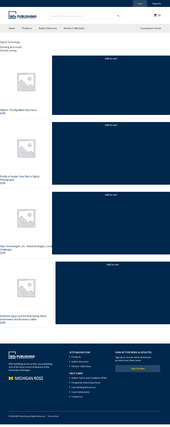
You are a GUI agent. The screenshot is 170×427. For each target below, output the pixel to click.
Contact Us (77, 399)
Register (156, 3)
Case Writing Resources (83, 389)
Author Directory (48, 28)
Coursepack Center (150, 28)
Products (27, 28)
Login (140, 3)
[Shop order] (85, 50)
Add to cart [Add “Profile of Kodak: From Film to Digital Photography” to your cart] (111, 125)
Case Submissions (80, 394)
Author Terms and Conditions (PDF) (86, 379)
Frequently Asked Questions (86, 385)
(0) (159, 15)
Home (12, 28)
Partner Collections (74, 28)
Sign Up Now (137, 368)
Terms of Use (53, 418)
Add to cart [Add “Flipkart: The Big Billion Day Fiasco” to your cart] (111, 58)
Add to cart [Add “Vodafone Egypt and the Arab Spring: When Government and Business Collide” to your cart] (113, 264)
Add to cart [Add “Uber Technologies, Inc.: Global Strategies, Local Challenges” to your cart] (111, 194)
